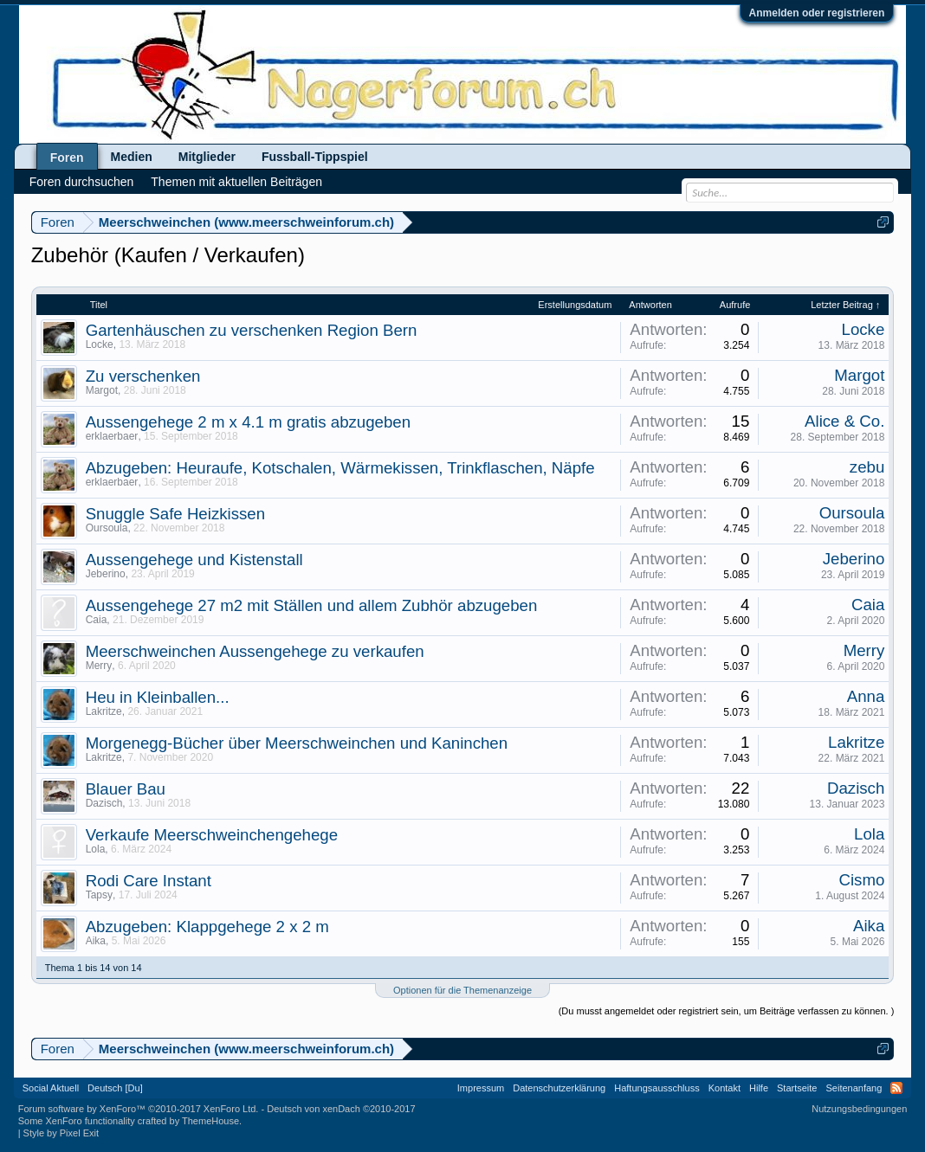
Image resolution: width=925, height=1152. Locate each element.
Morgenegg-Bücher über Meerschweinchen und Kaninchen (297, 743)
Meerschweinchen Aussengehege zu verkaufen (255, 651)
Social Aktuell (51, 1088)
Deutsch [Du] (115, 1088)
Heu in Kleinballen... (158, 697)
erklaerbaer (112, 436)
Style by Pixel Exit (61, 1133)
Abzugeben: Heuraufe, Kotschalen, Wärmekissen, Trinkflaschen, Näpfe (340, 468)
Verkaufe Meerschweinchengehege (212, 835)
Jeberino (106, 574)
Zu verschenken (143, 376)
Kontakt (724, 1088)
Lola (96, 849)
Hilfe (758, 1088)
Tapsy (99, 895)
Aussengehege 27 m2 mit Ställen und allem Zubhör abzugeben (312, 605)
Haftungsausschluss (656, 1088)
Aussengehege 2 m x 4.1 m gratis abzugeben (248, 422)
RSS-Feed (896, 1088)
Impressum (480, 1088)
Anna (866, 696)
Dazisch (104, 803)
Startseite (797, 1088)
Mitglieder (207, 157)
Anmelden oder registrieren (817, 13)
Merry (99, 666)
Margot (102, 390)
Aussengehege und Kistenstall (194, 559)
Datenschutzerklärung (559, 1088)
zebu (867, 467)
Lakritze (104, 711)
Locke (99, 344)
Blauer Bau (125, 789)
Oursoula (107, 528)
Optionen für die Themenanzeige (462, 990)
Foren (67, 157)
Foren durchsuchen (81, 182)
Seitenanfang (853, 1088)
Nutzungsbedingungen (859, 1109)
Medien (131, 157)
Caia (96, 620)
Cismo (861, 880)
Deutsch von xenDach (341, 1109)
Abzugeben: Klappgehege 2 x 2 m (207, 926)
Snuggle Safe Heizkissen (175, 514)
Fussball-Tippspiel (315, 157)
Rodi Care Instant (148, 881)
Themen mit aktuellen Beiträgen (236, 182)
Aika (96, 941)
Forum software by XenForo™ (138, 1109)
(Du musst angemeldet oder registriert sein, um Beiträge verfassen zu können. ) (727, 1011)
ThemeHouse (210, 1121)
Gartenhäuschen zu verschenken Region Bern (251, 330)
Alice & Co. (844, 421)
